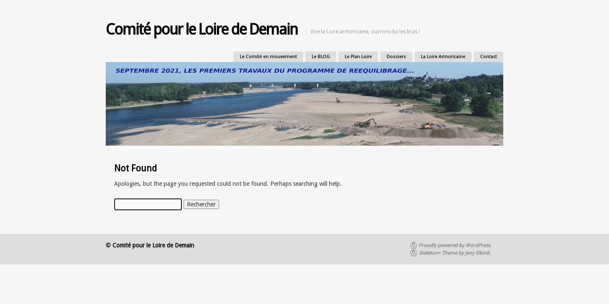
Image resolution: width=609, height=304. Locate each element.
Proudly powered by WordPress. (455, 245)
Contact (488, 57)
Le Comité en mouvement (268, 57)
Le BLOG (321, 57)
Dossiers (396, 57)
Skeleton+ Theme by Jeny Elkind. (455, 253)
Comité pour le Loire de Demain (201, 29)
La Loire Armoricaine (443, 57)
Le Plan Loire (358, 57)
